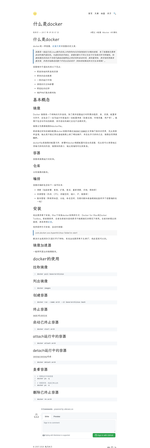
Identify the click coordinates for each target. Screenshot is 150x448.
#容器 (98, 32)
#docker (105, 32)
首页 (90, 13)
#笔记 (93, 32)
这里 (50, 222)
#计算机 (114, 32)
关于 (109, 13)
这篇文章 (56, 46)
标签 (103, 13)
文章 (97, 13)
